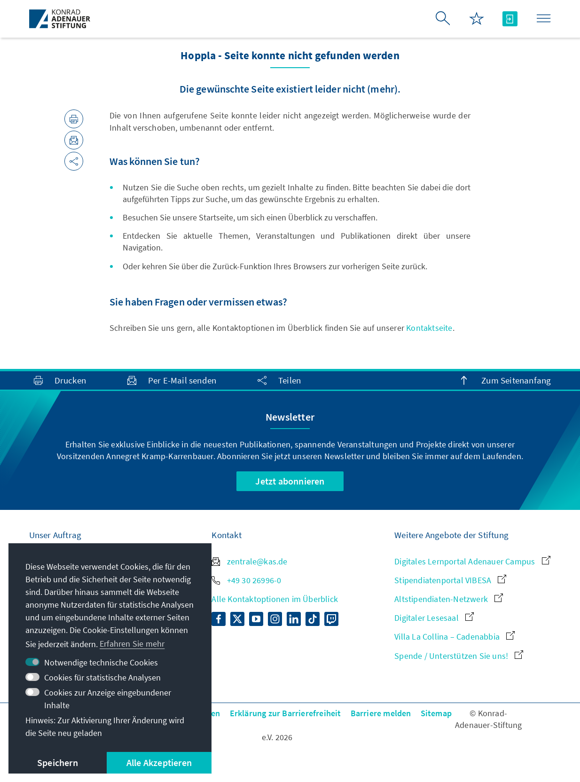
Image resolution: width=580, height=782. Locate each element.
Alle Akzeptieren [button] (159, 762)
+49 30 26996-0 (246, 580)
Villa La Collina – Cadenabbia (454, 636)
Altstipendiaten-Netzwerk (448, 599)
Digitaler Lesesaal (434, 617)
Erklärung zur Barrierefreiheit (285, 713)
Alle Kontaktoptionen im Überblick (275, 599)
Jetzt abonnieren (289, 481)
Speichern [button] (57, 762)
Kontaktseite (429, 327)
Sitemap (436, 713)
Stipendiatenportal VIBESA (450, 580)
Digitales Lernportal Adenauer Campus (472, 561)
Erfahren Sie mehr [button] (132, 643)
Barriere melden (381, 713)
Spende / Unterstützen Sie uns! (458, 655)
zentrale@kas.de (249, 561)
